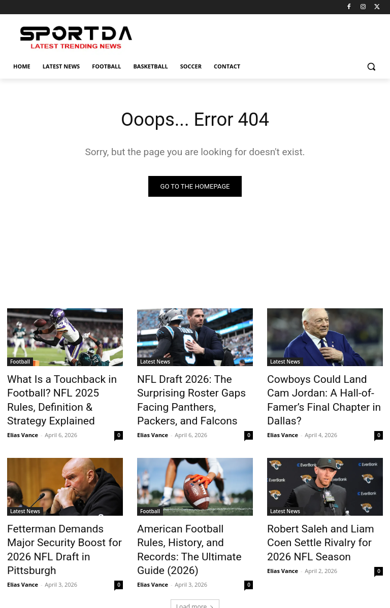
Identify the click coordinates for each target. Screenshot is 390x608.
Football (20, 362)
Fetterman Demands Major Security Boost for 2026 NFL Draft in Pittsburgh (61, 530)
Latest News (155, 362)
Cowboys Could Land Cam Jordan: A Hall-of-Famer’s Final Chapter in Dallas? (317, 390)
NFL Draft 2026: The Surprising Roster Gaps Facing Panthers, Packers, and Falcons (195, 396)
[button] (371, 67)
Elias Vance (22, 426)
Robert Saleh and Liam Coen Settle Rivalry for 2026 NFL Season (321, 530)
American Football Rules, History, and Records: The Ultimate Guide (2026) (186, 530)
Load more (195, 575)
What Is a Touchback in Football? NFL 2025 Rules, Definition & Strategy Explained (57, 396)
